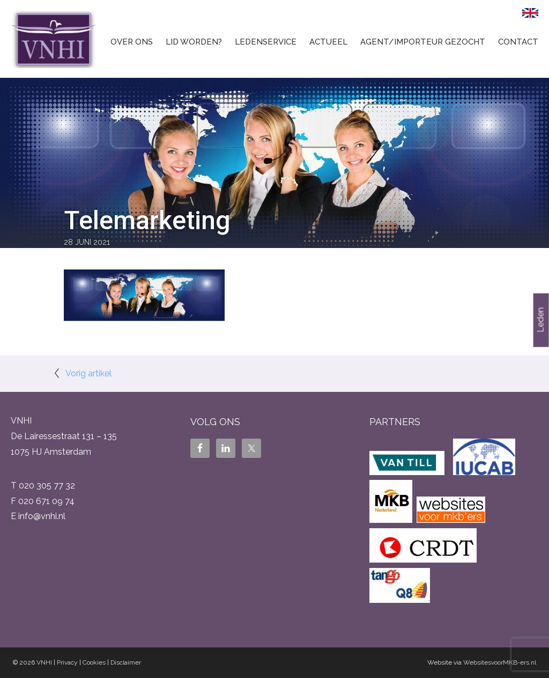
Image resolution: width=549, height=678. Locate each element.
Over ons (131, 42)
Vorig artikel (88, 373)
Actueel (328, 42)
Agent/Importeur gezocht (422, 42)
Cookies (94, 662)
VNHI (44, 662)
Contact (518, 42)
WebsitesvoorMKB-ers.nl (499, 662)
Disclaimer (125, 662)
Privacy (67, 662)
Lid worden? (194, 42)
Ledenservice (265, 42)
